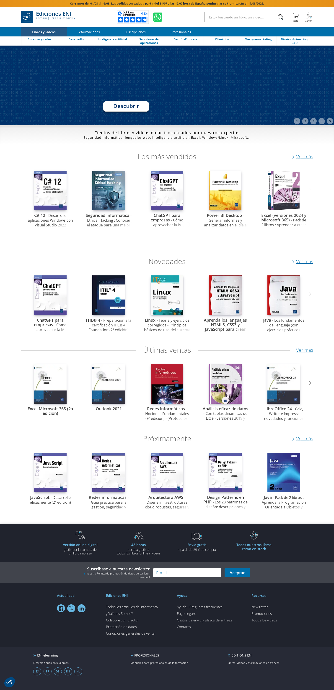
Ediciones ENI (48, 17)
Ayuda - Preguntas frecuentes (200, 607)
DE (58, 671)
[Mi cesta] (295, 17)
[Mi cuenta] (309, 17)
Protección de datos (121, 626)
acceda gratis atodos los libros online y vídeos (139, 548)
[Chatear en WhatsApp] (157, 17)
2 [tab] (305, 121)
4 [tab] (321, 121)
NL (78, 671)
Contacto (184, 626)
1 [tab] (297, 121)
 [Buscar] (281, 17)
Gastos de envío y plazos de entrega (204, 620)
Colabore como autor (122, 620)
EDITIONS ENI (242, 655)
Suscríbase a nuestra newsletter (117, 572)
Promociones (261, 613)
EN (68, 671)
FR (47, 671)
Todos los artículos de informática (132, 607)
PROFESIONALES (146, 655)
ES (37, 671)
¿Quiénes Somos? (119, 613)
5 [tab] (330, 121)
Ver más (304, 157)
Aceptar (237, 572)
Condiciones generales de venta (130, 633)
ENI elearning (47, 655)
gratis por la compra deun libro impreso (80, 548)
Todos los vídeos (264, 620)
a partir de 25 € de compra (196, 546)
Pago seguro (186, 613)
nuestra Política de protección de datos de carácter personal (118, 575)
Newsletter (259, 607)
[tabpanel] (167, 85)
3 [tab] (313, 121)
